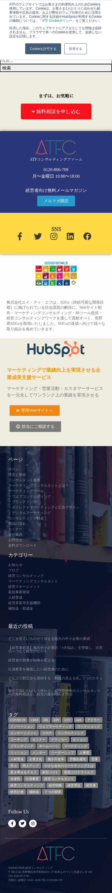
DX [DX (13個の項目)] (46, 720)
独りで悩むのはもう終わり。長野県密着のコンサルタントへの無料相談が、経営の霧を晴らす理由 (54, 692)
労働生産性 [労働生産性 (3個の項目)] (78, 759)
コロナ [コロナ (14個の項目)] (47, 733)
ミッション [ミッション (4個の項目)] (18, 753)
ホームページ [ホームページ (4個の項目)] (49, 746)
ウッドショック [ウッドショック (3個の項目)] (88, 726)
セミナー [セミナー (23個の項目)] (38, 739)
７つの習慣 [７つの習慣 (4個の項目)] (52, 792)
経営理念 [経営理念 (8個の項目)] (74, 785)
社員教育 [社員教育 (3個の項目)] (32, 779)
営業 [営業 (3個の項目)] (94, 759)
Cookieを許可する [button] (43, 49)
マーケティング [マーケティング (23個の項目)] (75, 746)
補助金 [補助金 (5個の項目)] (34, 792)
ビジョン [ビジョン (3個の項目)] (79, 739)
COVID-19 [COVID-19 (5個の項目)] (17, 720)
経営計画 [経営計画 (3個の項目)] (17, 792)
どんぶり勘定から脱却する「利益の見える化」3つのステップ (55, 680)
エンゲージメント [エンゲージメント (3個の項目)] (23, 733)
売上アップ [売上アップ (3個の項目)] (30, 766)
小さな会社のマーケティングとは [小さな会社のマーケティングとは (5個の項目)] (69, 766)
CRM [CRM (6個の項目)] (34, 720)
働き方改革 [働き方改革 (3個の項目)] (56, 759)
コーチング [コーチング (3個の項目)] (18, 739)
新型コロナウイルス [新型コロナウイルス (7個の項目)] (79, 772)
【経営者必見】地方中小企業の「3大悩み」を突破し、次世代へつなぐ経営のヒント (55, 649)
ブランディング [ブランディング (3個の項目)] (21, 746)
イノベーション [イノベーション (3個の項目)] (21, 726)
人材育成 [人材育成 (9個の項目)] (17, 759)
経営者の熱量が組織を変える (31, 660)
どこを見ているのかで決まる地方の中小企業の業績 (49, 639)
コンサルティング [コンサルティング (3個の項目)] (71, 733)
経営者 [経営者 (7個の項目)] (91, 785)
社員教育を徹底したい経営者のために (38, 669)
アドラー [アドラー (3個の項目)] (93, 720)
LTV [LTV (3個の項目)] (67, 720)
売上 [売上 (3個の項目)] (13, 766)
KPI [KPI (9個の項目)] (56, 720)
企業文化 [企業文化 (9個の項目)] (35, 759)
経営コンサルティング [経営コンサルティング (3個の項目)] (26, 785)
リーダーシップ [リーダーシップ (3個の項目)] (62, 753)
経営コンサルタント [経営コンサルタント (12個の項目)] (59, 779)
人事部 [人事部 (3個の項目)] (84, 753)
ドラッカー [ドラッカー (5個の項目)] (59, 739)
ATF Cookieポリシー (57, 21)
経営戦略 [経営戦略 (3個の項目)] (55, 785)
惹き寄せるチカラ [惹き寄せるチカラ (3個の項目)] (23, 772)
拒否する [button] (75, 49)
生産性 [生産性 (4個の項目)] (15, 779)
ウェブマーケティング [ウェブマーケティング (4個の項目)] (55, 726)
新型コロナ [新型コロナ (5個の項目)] (50, 772)
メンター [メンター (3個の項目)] (38, 753)
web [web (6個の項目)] (79, 720)
